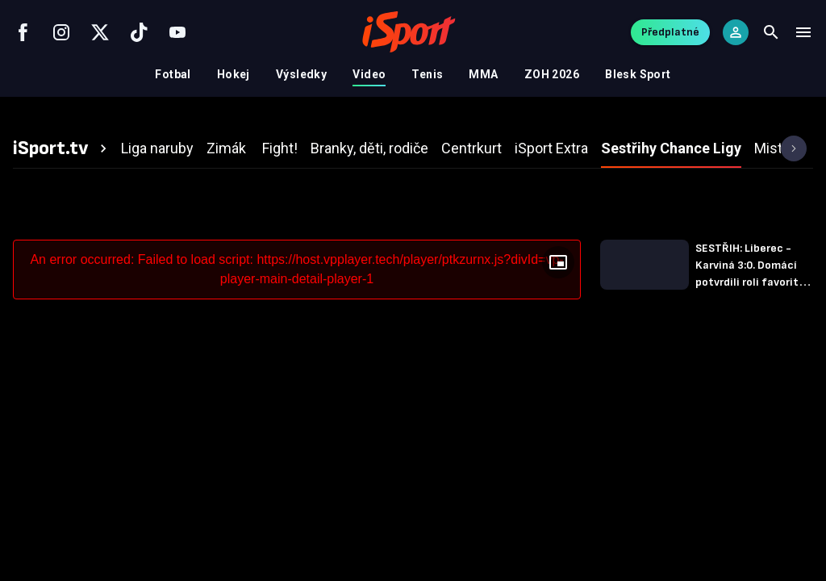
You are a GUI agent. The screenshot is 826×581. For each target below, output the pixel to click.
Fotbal (173, 74)
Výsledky (301, 74)
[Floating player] (558, 262)
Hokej (233, 74)
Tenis (427, 74)
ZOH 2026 (551, 74)
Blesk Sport (638, 74)
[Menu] (803, 32)
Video (369, 74)
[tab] (62, 148)
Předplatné (670, 32)
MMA (483, 74)
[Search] (771, 32)
